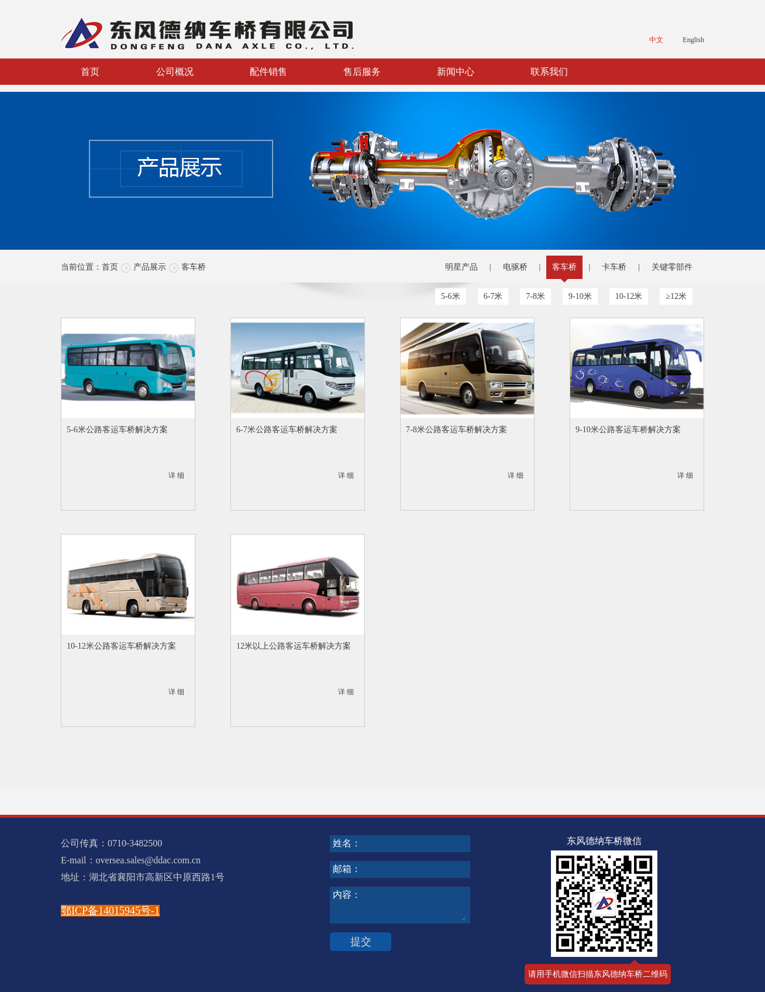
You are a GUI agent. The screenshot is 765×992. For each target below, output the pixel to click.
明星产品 (461, 267)
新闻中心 (455, 72)
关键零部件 (672, 267)
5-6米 (450, 296)
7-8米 (535, 296)
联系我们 (549, 72)
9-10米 (580, 296)
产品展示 (149, 267)
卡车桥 (614, 267)
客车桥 (193, 267)
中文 (656, 40)
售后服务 (362, 72)
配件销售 (268, 72)
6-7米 (493, 296)
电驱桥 (515, 267)
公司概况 (175, 72)
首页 (90, 72)
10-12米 (629, 296)
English (693, 40)
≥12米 (676, 296)
